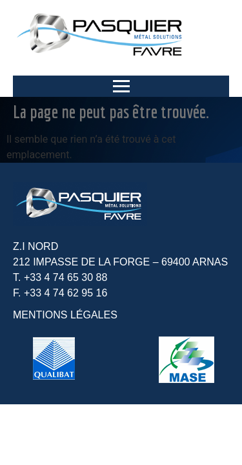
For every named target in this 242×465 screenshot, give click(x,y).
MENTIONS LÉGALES (65, 314)
